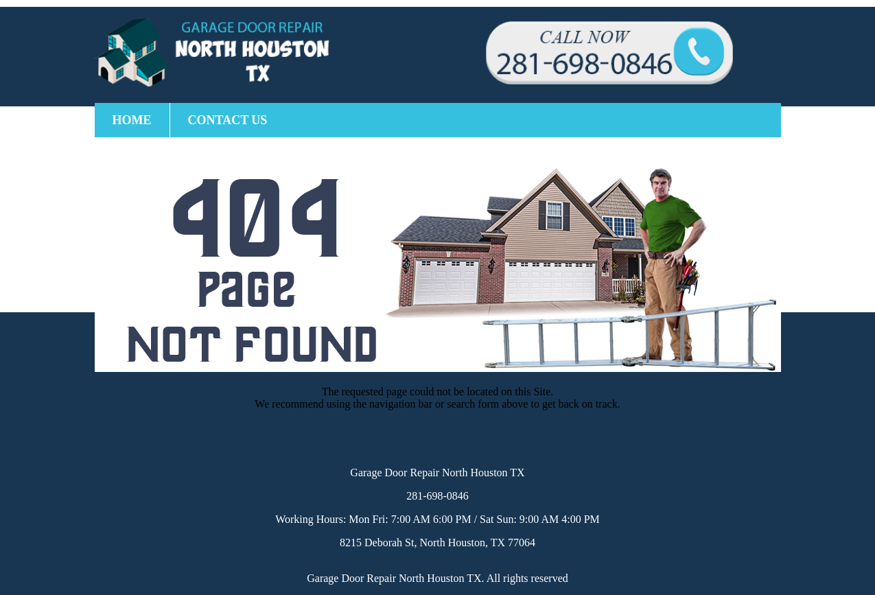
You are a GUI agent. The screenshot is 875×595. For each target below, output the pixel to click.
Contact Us (228, 120)
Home (132, 120)
